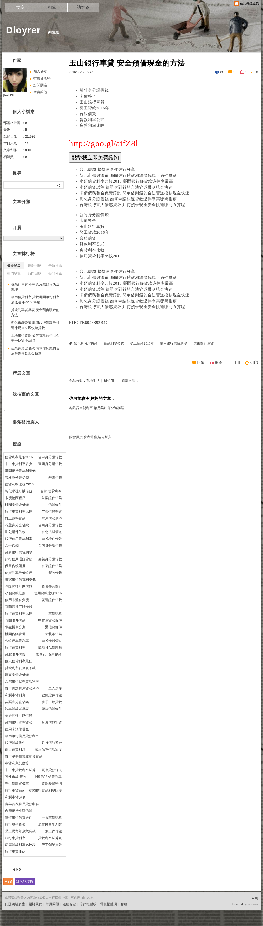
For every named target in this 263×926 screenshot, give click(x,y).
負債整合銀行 (52, 586)
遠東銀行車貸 (203, 343)
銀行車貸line (14, 790)
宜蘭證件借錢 (52, 695)
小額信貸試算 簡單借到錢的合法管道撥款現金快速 (126, 187)
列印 (254, 362)
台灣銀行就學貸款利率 (22, 682)
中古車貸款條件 (50, 620)
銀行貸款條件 (15, 743)
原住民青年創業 (50, 824)
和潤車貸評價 (15, 797)
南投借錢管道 (52, 641)
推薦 (218, 362)
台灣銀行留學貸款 (18, 722)
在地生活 (93, 380)
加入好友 (40, 72)
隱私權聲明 (108, 904)
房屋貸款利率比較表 (20, 845)
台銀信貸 (88, 114)
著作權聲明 (88, 904)
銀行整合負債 (15, 824)
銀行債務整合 (52, 743)
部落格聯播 (24, 881)
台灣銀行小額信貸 (18, 811)
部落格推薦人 (26, 422)
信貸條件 (55, 505)
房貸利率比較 (92, 125)
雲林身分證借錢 (17, 477)
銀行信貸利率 (15, 648)
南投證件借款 (52, 539)
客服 (123, 904)
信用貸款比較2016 (48, 593)
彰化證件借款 (15, 532)
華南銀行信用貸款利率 (22, 736)
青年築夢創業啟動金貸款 (23, 756)
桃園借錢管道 (15, 634)
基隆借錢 (55, 477)
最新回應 (34, 266)
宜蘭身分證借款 (50, 464)
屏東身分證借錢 (17, 675)
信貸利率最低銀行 (18, 573)
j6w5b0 (8, 95)
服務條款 (69, 904)
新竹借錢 (55, 573)
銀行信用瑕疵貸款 (18, 559)
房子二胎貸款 (52, 702)
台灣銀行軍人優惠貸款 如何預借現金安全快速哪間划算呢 (133, 205)
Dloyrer (23, 30)
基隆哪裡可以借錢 (18, 586)
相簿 (52, 7)
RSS (8, 881)
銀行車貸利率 (15, 838)
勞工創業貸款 (52, 845)
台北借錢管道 (52, 532)
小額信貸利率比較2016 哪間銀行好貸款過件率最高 (127, 181)
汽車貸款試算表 (17, 709)
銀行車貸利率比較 (18, 511)
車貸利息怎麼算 (17, 763)
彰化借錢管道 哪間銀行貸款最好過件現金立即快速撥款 (35, 325)
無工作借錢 (53, 831)
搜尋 (59, 185)
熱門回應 (34, 273)
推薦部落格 (42, 78)
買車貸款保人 (52, 770)
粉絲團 (10, 922)
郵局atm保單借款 (49, 654)
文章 (20, 7)
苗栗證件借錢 (52, 498)
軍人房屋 (55, 688)
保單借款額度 (15, 566)
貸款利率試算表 (50, 838)
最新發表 (14, 266)
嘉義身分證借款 (50, 559)
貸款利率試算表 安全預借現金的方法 (35, 312)
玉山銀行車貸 (92, 102)
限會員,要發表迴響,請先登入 (90, 437)
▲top (254, 898)
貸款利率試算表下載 (20, 668)
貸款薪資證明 (52, 784)
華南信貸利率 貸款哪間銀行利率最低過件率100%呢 (35, 299)
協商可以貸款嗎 (50, 648)
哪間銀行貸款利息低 (20, 471)
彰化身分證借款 (86, 343)
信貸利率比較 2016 (19, 484)
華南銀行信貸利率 (173, 343)
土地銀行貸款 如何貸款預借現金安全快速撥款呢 (35, 338)
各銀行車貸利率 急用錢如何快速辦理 (96, 408)
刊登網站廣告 (15, 904)
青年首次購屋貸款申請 (22, 804)
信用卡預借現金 (17, 729)
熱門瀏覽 (14, 273)
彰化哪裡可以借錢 (18, 491)
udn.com (253, 904)
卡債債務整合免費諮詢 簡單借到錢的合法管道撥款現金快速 (135, 193)
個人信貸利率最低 (18, 661)
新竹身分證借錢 (94, 90)
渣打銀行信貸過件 (18, 818)
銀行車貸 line (15, 852)
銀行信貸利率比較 (18, 614)
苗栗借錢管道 (52, 511)
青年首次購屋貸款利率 (22, 688)
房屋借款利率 (52, 518)
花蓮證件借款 (52, 600)
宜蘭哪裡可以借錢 (18, 607)
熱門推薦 (55, 273)
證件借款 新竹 (15, 777)
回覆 (201, 362)
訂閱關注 (40, 85)
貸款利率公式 (92, 120)
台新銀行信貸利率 (18, 552)
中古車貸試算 (52, 818)
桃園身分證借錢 (17, 505)
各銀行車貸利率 (17, 641)
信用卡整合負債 (17, 600)
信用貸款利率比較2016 (101, 256)
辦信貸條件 (53, 627)
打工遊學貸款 (15, 518)
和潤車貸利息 (15, 695)
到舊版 (53, 32)
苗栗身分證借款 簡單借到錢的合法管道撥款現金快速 (35, 350)
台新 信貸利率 (51, 491)
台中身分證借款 (50, 457)
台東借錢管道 (52, 722)
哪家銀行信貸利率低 (20, 579)
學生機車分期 (15, 627)
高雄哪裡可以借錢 (18, 716)
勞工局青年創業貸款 (20, 831)
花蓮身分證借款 (17, 525)
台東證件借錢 (52, 566)
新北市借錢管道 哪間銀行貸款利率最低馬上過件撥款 (128, 175)
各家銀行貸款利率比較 (45, 790)
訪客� (83, 7)
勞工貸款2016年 (94, 108)
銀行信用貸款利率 (18, 539)
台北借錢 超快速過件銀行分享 (107, 169)
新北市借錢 (53, 634)
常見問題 (52, 904)
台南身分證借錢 (50, 545)
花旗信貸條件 (52, 709)
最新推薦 (55, 266)
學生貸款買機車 (17, 784)
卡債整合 (88, 96)
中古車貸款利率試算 (20, 770)
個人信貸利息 (15, 750)
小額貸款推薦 (15, 593)
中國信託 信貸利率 (48, 777)
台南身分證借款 (50, 525)
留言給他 (40, 92)
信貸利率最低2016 (19, 457)
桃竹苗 (109, 380)
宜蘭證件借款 (15, 620)
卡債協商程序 (15, 498)
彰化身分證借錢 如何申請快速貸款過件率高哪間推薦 (128, 199)
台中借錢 (12, 545)
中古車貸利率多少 (18, 464)
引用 (236, 362)
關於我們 (35, 904)
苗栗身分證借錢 (17, 702)
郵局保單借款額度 (48, 750)
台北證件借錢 (15, 654)
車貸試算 (55, 614)
